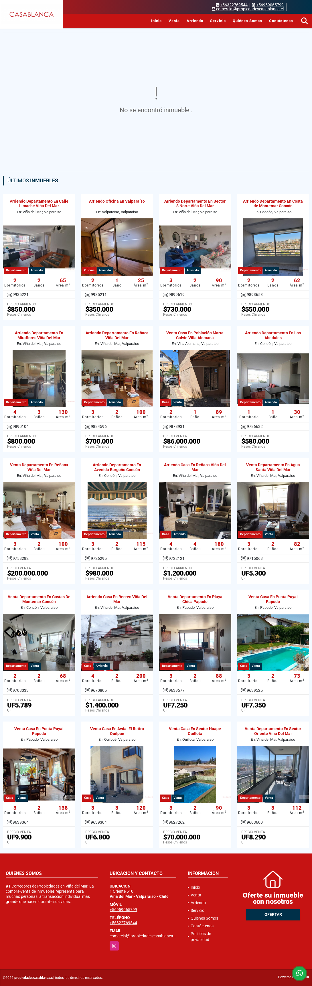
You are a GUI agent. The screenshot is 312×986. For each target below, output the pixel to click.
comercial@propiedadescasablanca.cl (143, 936)
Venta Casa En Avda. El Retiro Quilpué (117, 731)
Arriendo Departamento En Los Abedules (273, 335)
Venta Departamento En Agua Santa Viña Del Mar (273, 467)
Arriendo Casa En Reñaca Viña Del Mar (195, 467)
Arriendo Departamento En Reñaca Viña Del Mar (117, 335)
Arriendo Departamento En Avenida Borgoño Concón (117, 467)
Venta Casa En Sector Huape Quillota (195, 731)
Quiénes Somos (247, 21)
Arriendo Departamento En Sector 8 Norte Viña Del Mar (195, 203)
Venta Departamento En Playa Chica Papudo (195, 599)
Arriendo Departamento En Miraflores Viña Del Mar (39, 335)
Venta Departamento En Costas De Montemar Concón (39, 599)
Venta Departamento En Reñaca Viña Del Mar (39, 467)
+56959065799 (270, 5)
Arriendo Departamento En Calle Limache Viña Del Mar (39, 203)
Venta (174, 21)
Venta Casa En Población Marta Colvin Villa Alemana (195, 335)
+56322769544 (234, 5)
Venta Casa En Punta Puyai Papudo (273, 599)
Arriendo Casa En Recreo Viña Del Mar (116, 599)
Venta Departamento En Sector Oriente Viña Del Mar (273, 731)
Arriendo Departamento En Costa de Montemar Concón (273, 203)
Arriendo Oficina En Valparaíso (117, 201)
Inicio (156, 21)
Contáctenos (281, 21)
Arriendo (195, 21)
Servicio (218, 21)
